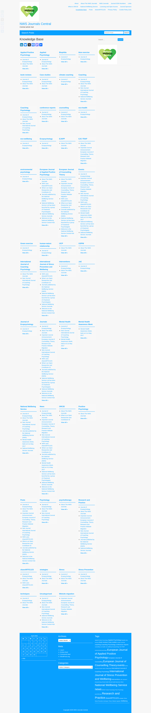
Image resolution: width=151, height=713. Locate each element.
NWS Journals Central (35, 24)
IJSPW (81, 243)
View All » (25, 68)
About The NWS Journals (89, 3)
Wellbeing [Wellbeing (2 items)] (124, 701)
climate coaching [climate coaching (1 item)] (121, 642)
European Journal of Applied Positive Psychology (47, 172)
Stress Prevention (85, 570)
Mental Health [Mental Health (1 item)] (105, 682)
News (42, 406)
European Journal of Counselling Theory (66, 172)
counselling (64, 108)
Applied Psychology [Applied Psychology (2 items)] (114, 640)
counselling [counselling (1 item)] (97, 646)
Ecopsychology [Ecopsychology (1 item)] (115, 646)
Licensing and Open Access (109, 6)
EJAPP (62, 139)
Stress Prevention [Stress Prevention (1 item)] (99, 701)
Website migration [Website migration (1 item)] (116, 701)
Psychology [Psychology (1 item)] (120, 689)
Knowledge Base (81, 9)
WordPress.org (65, 656)
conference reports (47, 108)
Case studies (45, 75)
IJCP (61, 243)
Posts (91, 9)
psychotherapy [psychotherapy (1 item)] (98, 694)
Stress (61, 570)
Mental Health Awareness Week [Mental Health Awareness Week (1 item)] (116, 682)
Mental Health (64, 322)
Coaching (82, 75)
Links (129, 3)
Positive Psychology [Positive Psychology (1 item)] (110, 689)
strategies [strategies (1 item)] (121, 698)
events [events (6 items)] (121, 665)
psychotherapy (65, 500)
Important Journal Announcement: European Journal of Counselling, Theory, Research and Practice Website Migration (87, 154)
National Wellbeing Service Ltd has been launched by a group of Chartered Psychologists (48, 207)
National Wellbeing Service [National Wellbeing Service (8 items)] (111, 685)
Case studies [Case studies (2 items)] (112, 642)
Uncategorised (46, 594)
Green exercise (26, 243)
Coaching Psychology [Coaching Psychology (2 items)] (108, 644)
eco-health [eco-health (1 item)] (102, 646)
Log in (62, 650)
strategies (44, 570)
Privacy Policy (112, 9)
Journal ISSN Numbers (118, 3)
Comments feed (65, 654)
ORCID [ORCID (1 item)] (103, 689)
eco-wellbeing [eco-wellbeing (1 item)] (109, 646)
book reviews (25, 75)
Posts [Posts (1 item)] (116, 689)
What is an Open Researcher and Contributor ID (47, 190)
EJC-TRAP (82, 139)
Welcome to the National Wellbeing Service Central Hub (48, 220)
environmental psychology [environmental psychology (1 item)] (101, 650)
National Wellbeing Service (89, 6)
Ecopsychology (46, 139)
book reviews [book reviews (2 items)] (103, 642)
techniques (25, 594)
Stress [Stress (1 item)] (125, 698)
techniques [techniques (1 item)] (105, 701)
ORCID (62, 406)
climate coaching (66, 75)
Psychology (44, 500)
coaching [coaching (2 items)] (98, 644)
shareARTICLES (100, 9)
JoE (80, 262)
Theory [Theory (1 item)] (110, 701)
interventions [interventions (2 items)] (116, 679)
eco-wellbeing (26, 139)
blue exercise (83, 52)
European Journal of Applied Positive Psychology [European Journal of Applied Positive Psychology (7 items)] (111, 653)
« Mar (23, 658)
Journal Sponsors (125, 6)
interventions (64, 262)
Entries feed (64, 652)
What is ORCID (73, 6)
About (76, 3)
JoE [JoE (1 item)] (121, 679)
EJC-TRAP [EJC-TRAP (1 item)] (122, 646)
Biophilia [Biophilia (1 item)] (123, 640)
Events (81, 169)
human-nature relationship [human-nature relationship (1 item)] (105, 668)
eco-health (82, 108)
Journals (43, 322)
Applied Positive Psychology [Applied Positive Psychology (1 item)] (101, 640)
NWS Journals (104, 3)
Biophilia (63, 52)
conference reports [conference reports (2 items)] (122, 644)
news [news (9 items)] (98, 689)
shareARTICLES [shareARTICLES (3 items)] (112, 698)
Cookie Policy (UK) (125, 9)
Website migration (66, 594)
